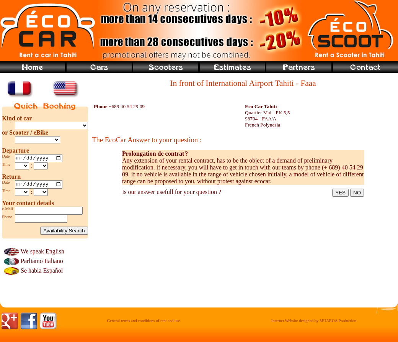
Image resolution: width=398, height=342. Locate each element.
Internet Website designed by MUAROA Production (313, 323)
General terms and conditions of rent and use (143, 323)
